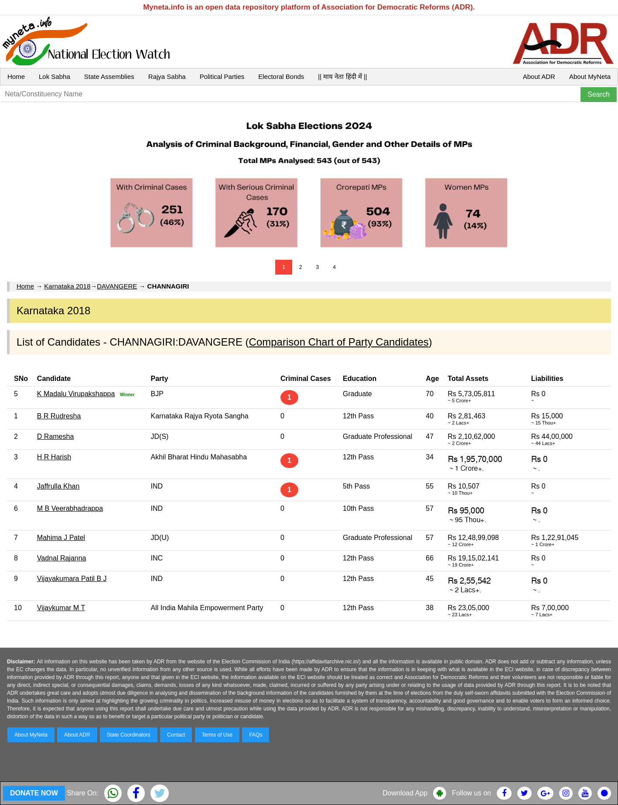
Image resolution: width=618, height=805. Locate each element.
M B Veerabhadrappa (70, 508)
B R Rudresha (59, 416)
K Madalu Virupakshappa (76, 393)
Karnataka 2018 (67, 286)
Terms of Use (217, 735)
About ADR (539, 76)
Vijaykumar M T (61, 607)
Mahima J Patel (61, 537)
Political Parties (222, 76)
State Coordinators (128, 735)
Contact (176, 735)
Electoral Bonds (281, 76)
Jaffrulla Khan (58, 486)
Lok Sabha (54, 76)
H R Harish (54, 457)
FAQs (255, 735)
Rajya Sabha (167, 76)
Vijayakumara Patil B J (72, 578)
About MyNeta (590, 76)
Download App (404, 793)
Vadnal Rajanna (61, 558)
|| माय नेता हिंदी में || (342, 76)
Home (16, 76)
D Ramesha (55, 436)
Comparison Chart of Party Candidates (339, 342)
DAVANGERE (117, 286)
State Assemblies (109, 76)
